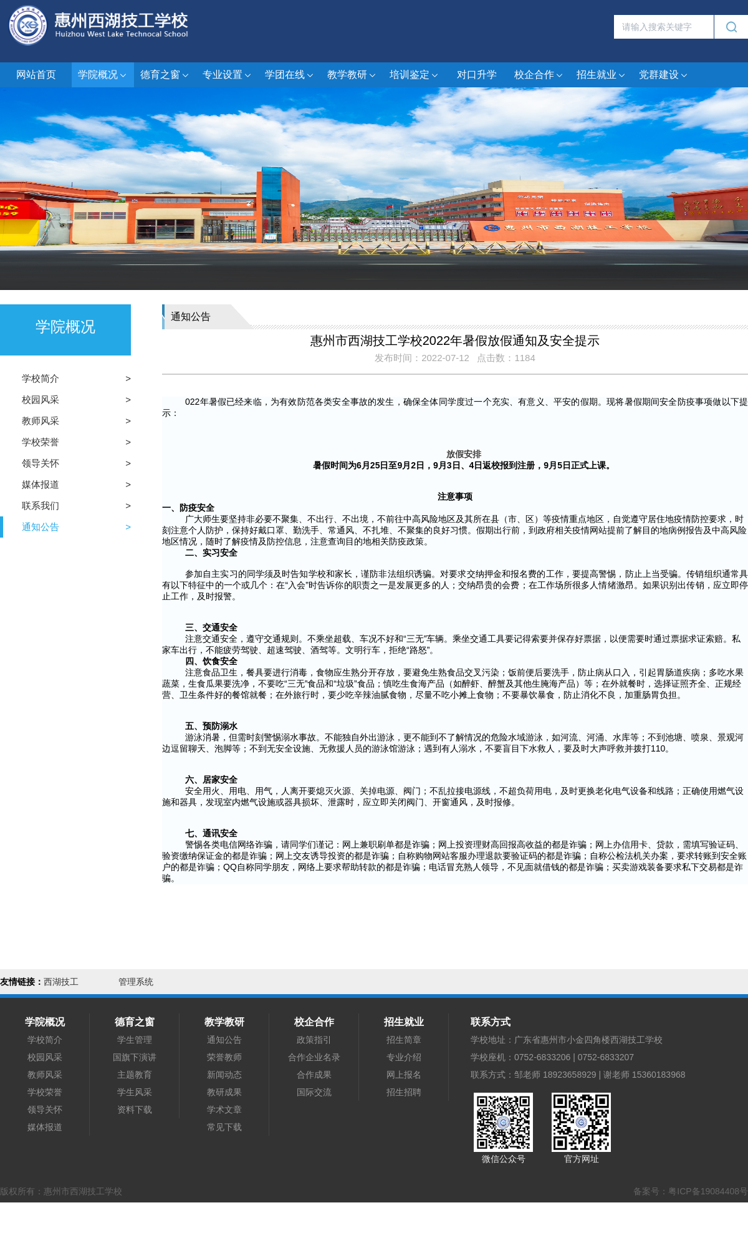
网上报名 (403, 1075)
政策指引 (314, 1040)
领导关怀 (40, 463)
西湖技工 (61, 982)
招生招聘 (403, 1092)
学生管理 (134, 1040)
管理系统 (135, 982)
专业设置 (227, 75)
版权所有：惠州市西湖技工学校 (61, 1191)
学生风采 (134, 1092)
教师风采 (40, 420)
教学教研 (352, 75)
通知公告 (40, 526)
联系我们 (40, 505)
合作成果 (314, 1075)
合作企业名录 (314, 1057)
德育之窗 (165, 75)
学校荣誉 (40, 442)
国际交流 (314, 1092)
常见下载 (224, 1127)
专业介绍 (403, 1057)
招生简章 (403, 1040)
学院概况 (103, 75)
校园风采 (40, 399)
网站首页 (36, 74)
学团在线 (290, 75)
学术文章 (224, 1110)
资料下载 (134, 1110)
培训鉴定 (414, 75)
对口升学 (477, 74)
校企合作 (539, 75)
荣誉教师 (224, 1057)
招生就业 (601, 75)
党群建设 (664, 75)
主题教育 (134, 1075)
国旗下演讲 (134, 1057)
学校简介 (40, 378)
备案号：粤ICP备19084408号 (690, 1191)
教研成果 (224, 1092)
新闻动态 (224, 1075)
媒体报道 (40, 484)
